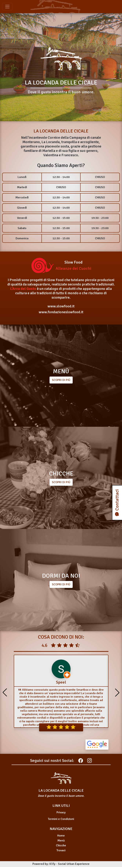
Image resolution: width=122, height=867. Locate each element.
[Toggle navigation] (7, 6)
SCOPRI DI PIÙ (61, 482)
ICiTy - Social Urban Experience (69, 864)
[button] (117, 692)
